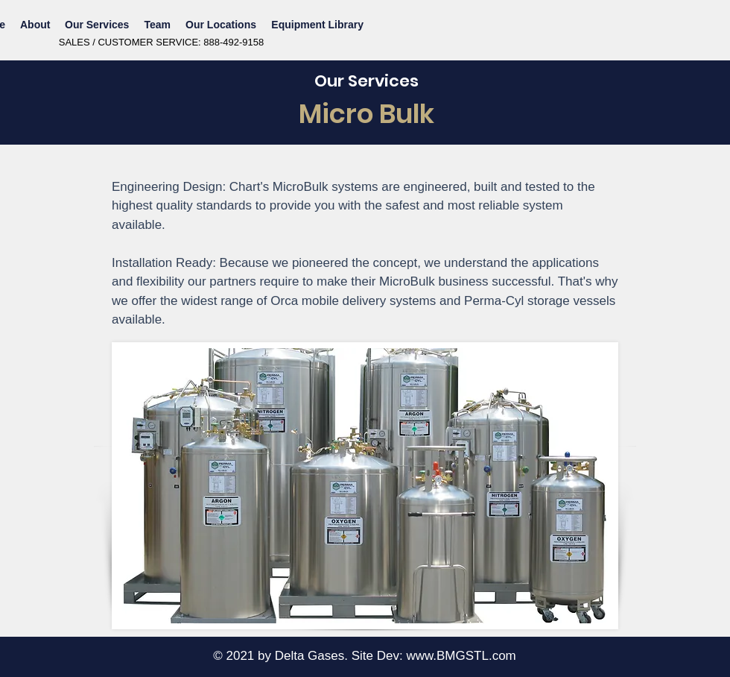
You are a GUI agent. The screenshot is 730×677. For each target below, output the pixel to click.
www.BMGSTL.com (460, 656)
